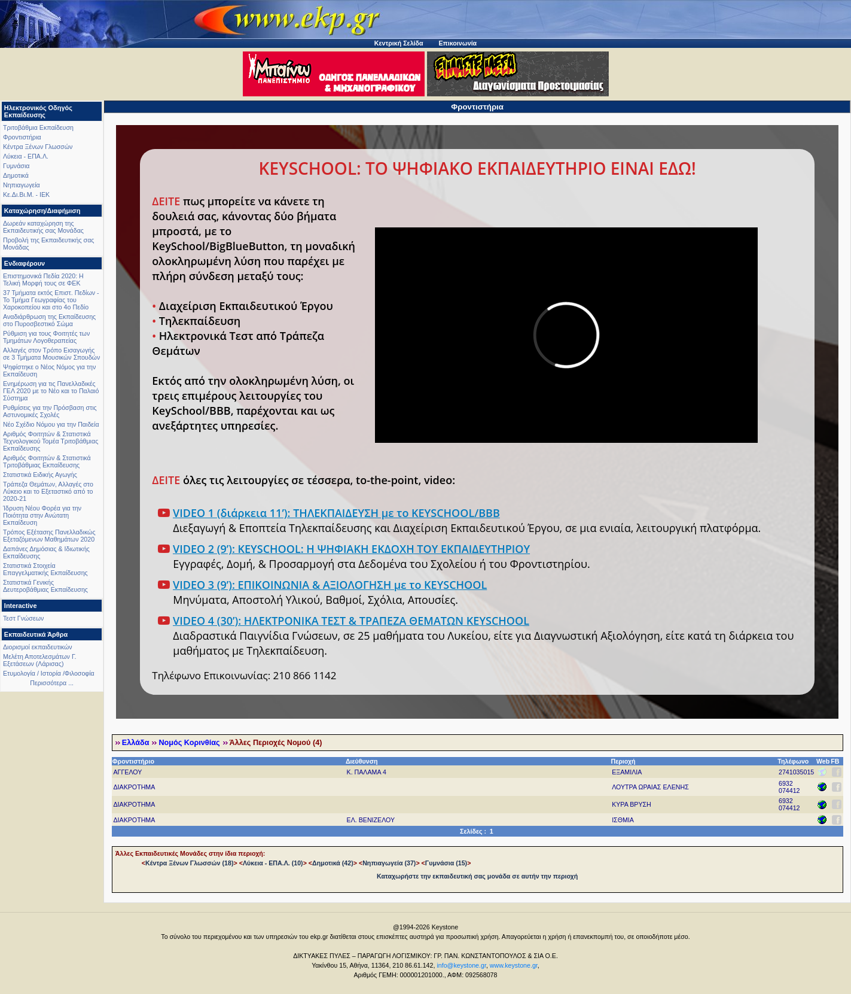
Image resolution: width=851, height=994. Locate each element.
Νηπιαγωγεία (21, 185)
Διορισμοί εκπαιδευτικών (37, 646)
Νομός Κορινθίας (188, 742)
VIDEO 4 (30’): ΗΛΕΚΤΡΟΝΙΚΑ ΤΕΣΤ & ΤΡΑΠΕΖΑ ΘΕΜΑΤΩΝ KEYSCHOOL (351, 620)
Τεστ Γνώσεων (23, 618)
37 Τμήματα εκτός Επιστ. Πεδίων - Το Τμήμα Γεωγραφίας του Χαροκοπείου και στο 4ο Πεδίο (51, 300)
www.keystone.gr (514, 965)
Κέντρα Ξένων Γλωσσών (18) (189, 863)
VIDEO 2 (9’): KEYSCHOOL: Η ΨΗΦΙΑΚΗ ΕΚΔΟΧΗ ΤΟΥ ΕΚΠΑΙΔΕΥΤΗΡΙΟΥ (351, 549)
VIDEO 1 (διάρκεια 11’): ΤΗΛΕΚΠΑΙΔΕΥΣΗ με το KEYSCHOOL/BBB (336, 513)
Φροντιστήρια (22, 137)
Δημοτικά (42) (332, 863)
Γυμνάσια (16, 165)
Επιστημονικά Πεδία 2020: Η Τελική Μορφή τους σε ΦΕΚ (43, 279)
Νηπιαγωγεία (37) (389, 863)
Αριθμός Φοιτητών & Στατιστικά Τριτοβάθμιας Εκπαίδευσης (47, 461)
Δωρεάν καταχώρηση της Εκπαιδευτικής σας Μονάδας (43, 227)
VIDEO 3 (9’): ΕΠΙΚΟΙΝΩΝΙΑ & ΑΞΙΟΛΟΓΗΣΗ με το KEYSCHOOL (330, 584)
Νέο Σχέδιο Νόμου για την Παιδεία (51, 424)
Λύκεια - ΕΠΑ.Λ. (25, 156)
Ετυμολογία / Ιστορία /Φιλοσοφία (48, 673)
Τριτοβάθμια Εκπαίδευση (38, 127)
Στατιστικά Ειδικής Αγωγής (40, 474)
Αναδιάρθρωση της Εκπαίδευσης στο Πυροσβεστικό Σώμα (49, 320)
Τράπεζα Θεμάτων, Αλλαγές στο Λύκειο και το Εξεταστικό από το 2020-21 (48, 491)
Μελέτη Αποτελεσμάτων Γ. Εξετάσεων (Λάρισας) (40, 660)
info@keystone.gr (461, 965)
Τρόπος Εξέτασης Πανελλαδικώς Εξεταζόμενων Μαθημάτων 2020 (49, 535)
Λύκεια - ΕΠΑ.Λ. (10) (273, 863)
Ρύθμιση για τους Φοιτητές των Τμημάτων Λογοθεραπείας (46, 337)
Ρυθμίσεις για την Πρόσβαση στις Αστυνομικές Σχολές (50, 411)
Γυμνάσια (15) (446, 863)
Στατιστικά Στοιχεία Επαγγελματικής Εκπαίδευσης (45, 569)
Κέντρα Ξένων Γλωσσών (37, 146)
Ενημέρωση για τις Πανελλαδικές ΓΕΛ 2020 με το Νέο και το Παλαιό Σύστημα (51, 391)
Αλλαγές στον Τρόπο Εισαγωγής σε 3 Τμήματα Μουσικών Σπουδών (51, 353)
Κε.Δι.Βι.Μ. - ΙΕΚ (26, 194)
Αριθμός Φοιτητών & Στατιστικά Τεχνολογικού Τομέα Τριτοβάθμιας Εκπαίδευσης (50, 441)
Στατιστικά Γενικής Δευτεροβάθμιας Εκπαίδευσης (45, 586)
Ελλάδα (136, 742)
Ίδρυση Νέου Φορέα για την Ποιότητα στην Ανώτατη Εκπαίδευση (42, 515)
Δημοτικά (16, 175)
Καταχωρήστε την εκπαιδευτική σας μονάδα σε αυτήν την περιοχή (477, 876)
